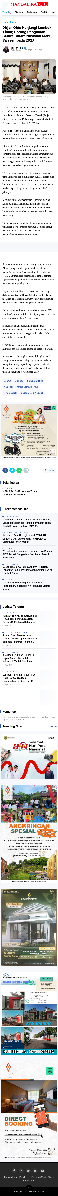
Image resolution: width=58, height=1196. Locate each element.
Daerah (7, 381)
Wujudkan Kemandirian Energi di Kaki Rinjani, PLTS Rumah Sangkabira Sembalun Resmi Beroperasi (27, 554)
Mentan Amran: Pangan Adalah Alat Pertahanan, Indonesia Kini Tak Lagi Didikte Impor (26, 586)
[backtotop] (29, 1188)
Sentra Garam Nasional (32, 393)
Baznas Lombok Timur (16, 632)
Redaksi (23, 1177)
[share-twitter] (12, 470)
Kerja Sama (28, 1180)
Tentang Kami (10, 1177)
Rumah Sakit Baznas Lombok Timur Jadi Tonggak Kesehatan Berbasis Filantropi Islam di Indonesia (19, 638)
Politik (44, 12)
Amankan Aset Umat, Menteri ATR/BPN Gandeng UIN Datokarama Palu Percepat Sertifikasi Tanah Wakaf (24, 538)
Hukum (54, 12)
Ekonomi (19, 12)
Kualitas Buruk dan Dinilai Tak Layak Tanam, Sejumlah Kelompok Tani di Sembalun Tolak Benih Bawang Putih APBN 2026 (26, 523)
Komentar (49, 470)
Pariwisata (32, 12)
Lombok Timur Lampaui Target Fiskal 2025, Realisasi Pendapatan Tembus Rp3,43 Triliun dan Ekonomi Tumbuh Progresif (19, 678)
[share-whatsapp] (19, 470)
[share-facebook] (5, 470)
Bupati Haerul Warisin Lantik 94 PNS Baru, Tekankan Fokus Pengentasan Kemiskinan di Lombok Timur (27, 570)
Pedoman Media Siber (42, 1177)
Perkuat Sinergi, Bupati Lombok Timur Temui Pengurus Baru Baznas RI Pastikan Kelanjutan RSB (19, 619)
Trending (6, 12)
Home (5, 22)
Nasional (8, 387)
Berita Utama (11, 613)
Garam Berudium (35, 381)
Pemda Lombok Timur (27, 387)
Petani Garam (10, 393)
